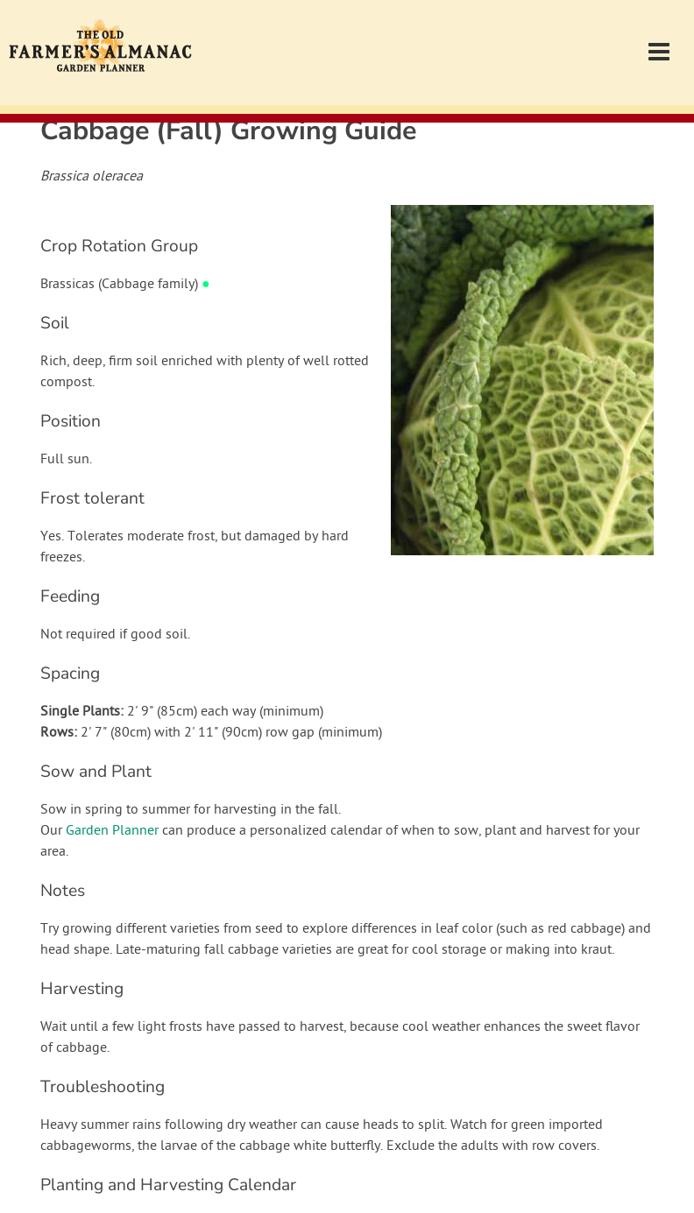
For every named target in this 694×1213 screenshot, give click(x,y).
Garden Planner (112, 831)
